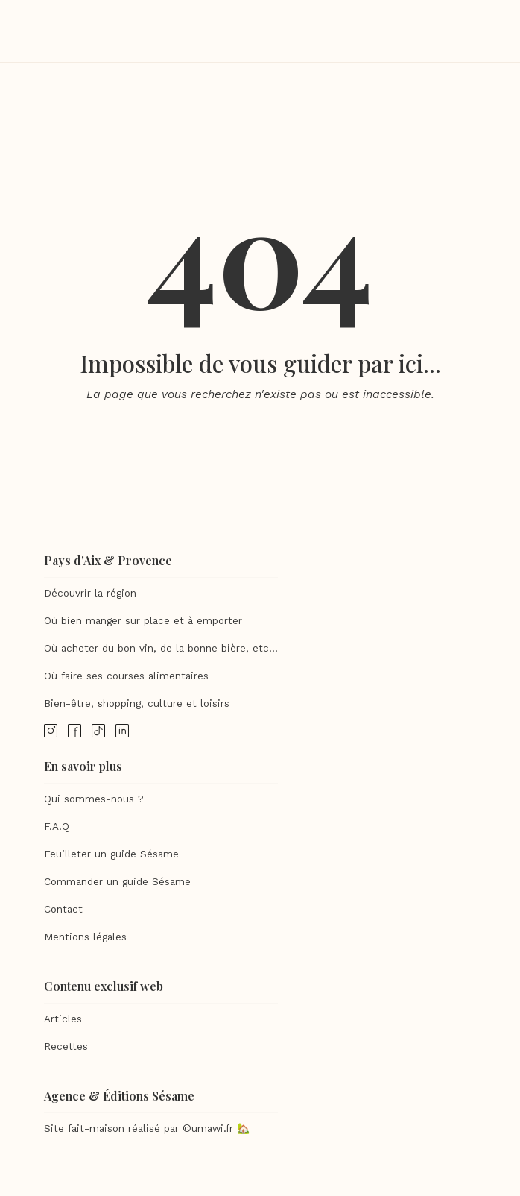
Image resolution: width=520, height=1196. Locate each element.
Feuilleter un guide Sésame (111, 854)
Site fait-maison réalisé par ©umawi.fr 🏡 (147, 1128)
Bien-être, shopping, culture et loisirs (136, 703)
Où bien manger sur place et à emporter (143, 620)
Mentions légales (85, 937)
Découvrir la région (90, 593)
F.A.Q (56, 826)
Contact (63, 909)
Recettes (66, 1046)
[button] (470, 31)
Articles (63, 1019)
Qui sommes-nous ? (94, 799)
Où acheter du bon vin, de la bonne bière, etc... (161, 648)
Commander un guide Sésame (117, 881)
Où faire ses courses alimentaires (126, 676)
